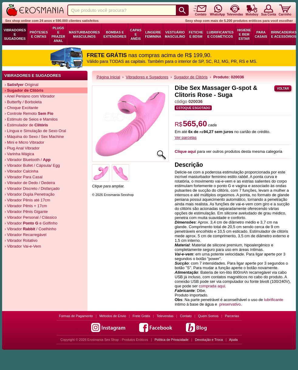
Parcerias (232, 316)
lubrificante (273, 299)
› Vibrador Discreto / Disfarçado (32, 188)
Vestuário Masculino (175, 34)
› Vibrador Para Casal (24, 177)
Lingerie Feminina (153, 34)
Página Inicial (108, 77)
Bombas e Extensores (115, 34)
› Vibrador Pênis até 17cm (27, 200)
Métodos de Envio (112, 316)
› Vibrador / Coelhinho (30, 229)
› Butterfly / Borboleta (23, 102)
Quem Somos (208, 316)
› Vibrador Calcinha (21, 171)
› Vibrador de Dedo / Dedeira (30, 182)
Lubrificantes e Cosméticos (220, 34)
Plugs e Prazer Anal (58, 34)
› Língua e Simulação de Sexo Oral (35, 130)
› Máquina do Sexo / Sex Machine (34, 136)
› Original (21, 84)
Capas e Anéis (136, 34)
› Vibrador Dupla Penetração (30, 194)
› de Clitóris (24, 90)
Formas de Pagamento (76, 316)
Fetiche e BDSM (196, 34)
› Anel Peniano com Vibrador (30, 96)
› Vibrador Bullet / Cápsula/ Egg (32, 165)
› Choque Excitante (21, 107)
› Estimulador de (26, 125)
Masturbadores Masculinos (84, 34)
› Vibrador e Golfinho (31, 223)
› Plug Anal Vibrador (22, 148)
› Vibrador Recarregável (25, 234)
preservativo (230, 304)
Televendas (164, 316)
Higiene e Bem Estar (244, 34)
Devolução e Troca (209, 339)
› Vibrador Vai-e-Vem (23, 246)
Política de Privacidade (172, 339)
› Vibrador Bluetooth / (28, 159)
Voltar (283, 88)
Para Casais (261, 34)
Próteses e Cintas (38, 34)
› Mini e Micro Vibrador (24, 142)
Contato (186, 316)
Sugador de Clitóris (191, 77)
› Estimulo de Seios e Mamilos (31, 119)
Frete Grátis (141, 316)
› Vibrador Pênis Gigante (26, 211)
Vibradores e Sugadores (15, 34)
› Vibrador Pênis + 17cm (26, 206)
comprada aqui (212, 286)
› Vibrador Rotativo (21, 240)
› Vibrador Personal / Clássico (31, 217)
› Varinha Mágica (19, 154)
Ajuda (233, 339)
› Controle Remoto (29, 113)
